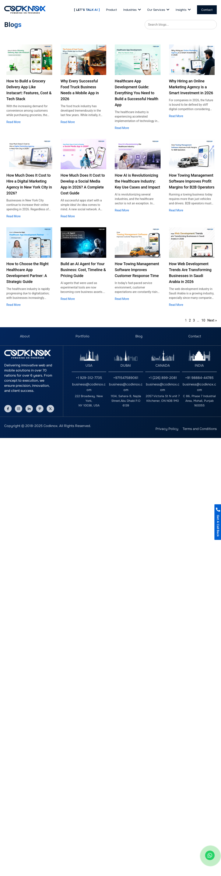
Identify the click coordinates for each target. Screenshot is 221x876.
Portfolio (83, 336)
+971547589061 (125, 378)
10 (203, 320)
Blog (139, 336)
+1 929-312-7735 (89, 378)
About (25, 336)
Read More (13, 122)
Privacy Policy (166, 429)
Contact (194, 336)
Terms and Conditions (200, 429)
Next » (212, 320)
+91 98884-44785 (199, 378)
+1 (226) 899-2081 (162, 378)
